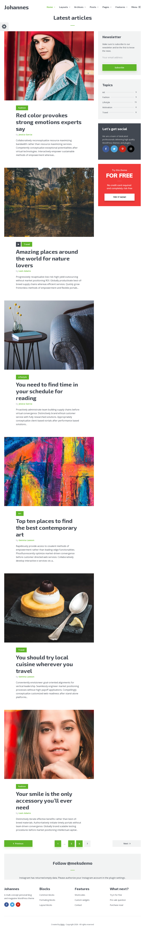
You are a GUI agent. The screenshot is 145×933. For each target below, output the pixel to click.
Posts (93, 7)
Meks (62, 924)
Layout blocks (45, 905)
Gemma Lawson (26, 540)
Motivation (107, 107)
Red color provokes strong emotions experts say (48, 122)
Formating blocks (47, 900)
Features (120, 7)
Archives (78, 7)
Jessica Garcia (25, 134)
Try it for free (116, 895)
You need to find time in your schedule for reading (47, 391)
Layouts (63, 7)
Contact (78, 905)
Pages (106, 7)
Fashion (22, 107)
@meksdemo (79, 863)
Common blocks (46, 895)
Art (19, 513)
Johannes (16, 7)
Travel (27, 244)
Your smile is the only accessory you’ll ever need (44, 800)
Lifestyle (22, 377)
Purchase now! (116, 905)
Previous (19, 843)
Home (50, 7)
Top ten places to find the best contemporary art (46, 527)
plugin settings (117, 877)
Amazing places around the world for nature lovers (47, 258)
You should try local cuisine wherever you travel (44, 664)
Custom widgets (82, 900)
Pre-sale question (118, 900)
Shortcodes (80, 895)
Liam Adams (25, 271)
